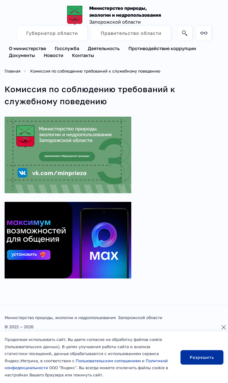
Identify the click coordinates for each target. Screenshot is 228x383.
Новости (53, 55)
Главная (12, 71)
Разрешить (202, 357)
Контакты (83, 55)
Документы (22, 55)
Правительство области (131, 33)
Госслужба (67, 48)
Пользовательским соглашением (108, 360)
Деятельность (104, 48)
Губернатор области (52, 33)
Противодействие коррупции (162, 48)
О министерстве (27, 48)
